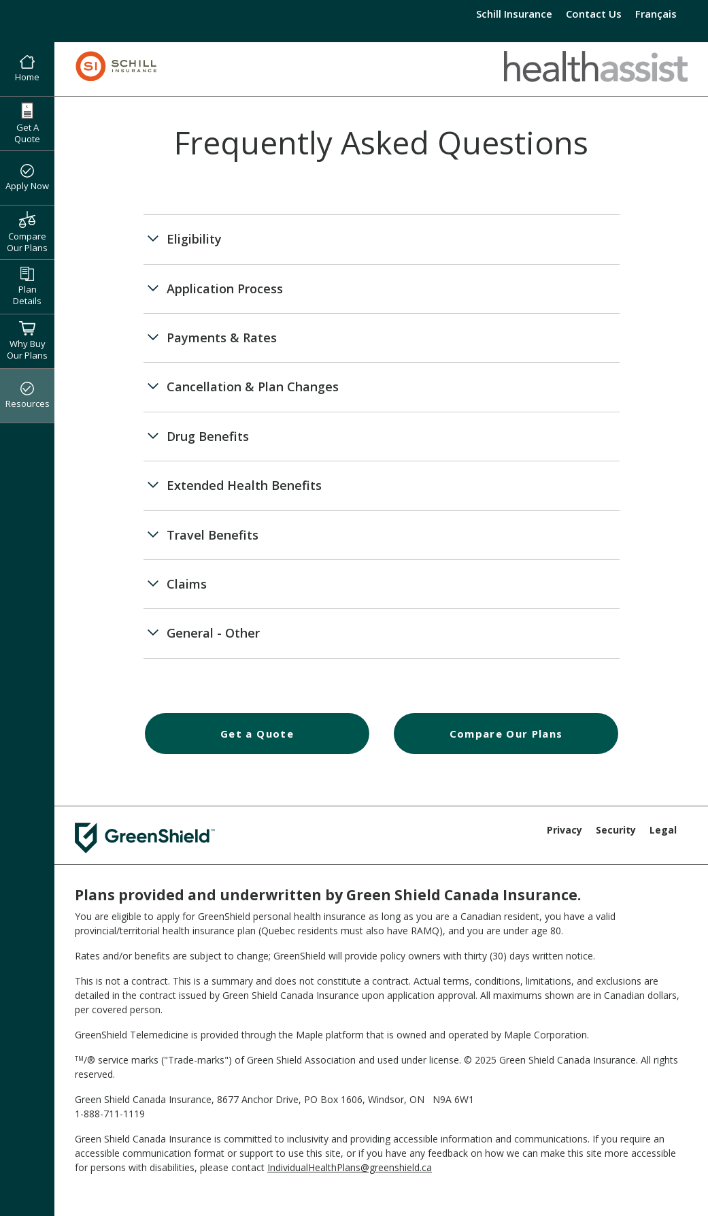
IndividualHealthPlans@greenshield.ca (349, 1167)
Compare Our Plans (27, 232)
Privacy (564, 829)
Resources (27, 396)
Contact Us (594, 13)
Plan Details (27, 287)
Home (27, 69)
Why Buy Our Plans (27, 341)
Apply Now (27, 178)
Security (616, 829)
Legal (663, 829)
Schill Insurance (514, 13)
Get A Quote (27, 123)
